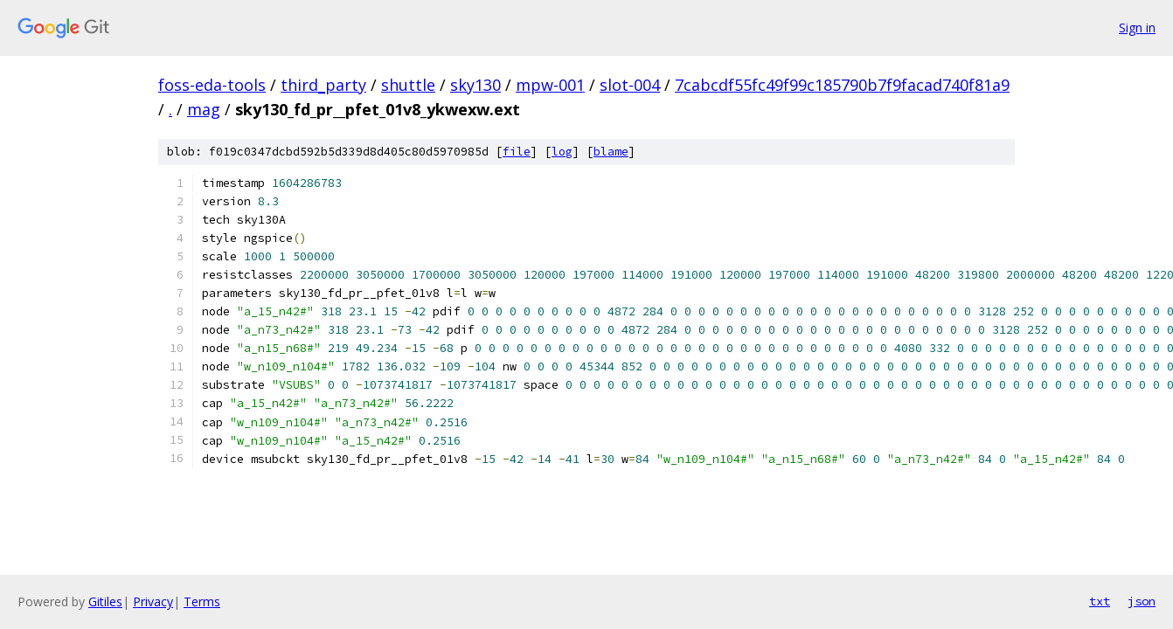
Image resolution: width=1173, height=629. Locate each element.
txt (1099, 601)
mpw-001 (550, 84)
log (562, 151)
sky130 (475, 84)
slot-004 (630, 84)
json (1142, 601)
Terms (202, 601)
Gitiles (105, 601)
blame (610, 151)
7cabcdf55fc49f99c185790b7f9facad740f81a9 (842, 84)
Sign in (1137, 27)
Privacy (153, 601)
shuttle (408, 84)
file (517, 151)
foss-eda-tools (212, 84)
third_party (323, 84)
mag (203, 109)
